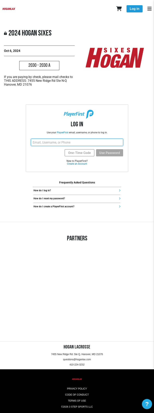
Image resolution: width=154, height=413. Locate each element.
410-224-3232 (77, 364)
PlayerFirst (62, 132)
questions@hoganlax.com (77, 359)
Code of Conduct (77, 394)
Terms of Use (77, 400)
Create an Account (77, 163)
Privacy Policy (77, 388)
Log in (134, 8)
